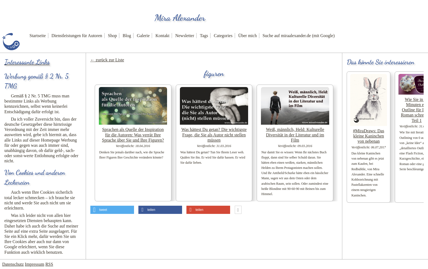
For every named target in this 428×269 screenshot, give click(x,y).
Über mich (247, 35)
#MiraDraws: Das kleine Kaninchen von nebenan (368, 136)
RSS (49, 264)
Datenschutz (13, 264)
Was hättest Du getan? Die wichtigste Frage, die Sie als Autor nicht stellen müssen (213, 134)
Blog (127, 35)
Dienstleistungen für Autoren (77, 35)
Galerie (143, 35)
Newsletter (184, 35)
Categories (223, 35)
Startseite (37, 35)
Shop (112, 35)
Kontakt (162, 35)
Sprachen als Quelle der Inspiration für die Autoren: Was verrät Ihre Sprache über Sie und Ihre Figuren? (133, 134)
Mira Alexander (179, 18)
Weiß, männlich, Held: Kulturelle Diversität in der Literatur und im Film (295, 134)
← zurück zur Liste (107, 60)
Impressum (34, 264)
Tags (204, 35)
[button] (112, 210)
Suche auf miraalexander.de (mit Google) (299, 35)
